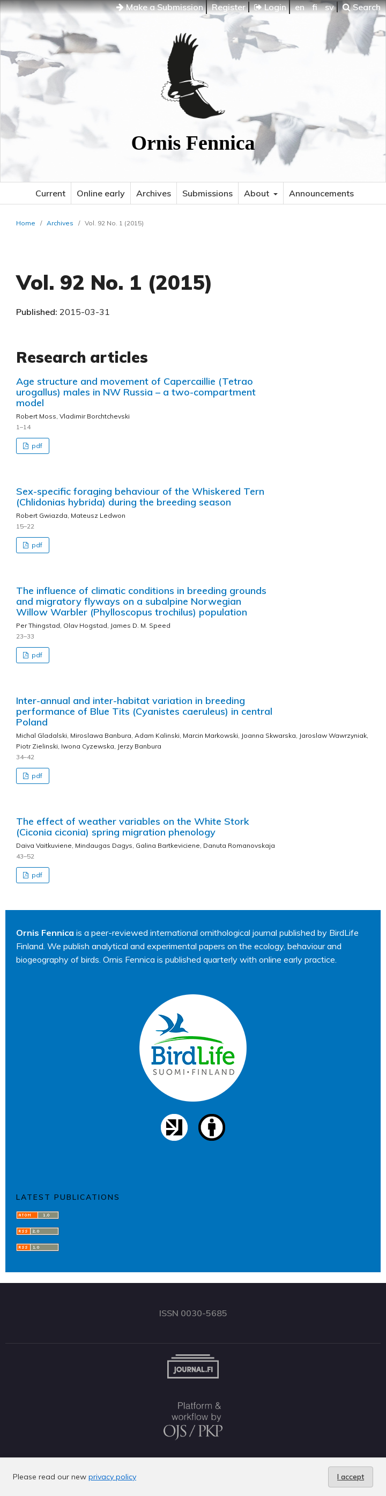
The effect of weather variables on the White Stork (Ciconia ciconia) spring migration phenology (132, 826)
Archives (153, 193)
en (300, 7)
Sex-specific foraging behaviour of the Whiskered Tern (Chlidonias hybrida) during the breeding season (140, 496)
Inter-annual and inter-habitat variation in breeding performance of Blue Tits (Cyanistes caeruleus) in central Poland (144, 711)
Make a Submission (159, 7)
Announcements (321, 193)
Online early (101, 193)
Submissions (207, 193)
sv (329, 7)
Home (25, 223)
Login (270, 7)
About (257, 193)
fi (314, 7)
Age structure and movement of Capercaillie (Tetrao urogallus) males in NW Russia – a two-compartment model (136, 392)
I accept (350, 1477)
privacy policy (112, 1477)
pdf (36, 446)
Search (362, 7)
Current (50, 193)
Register (229, 7)
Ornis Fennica (193, 142)
